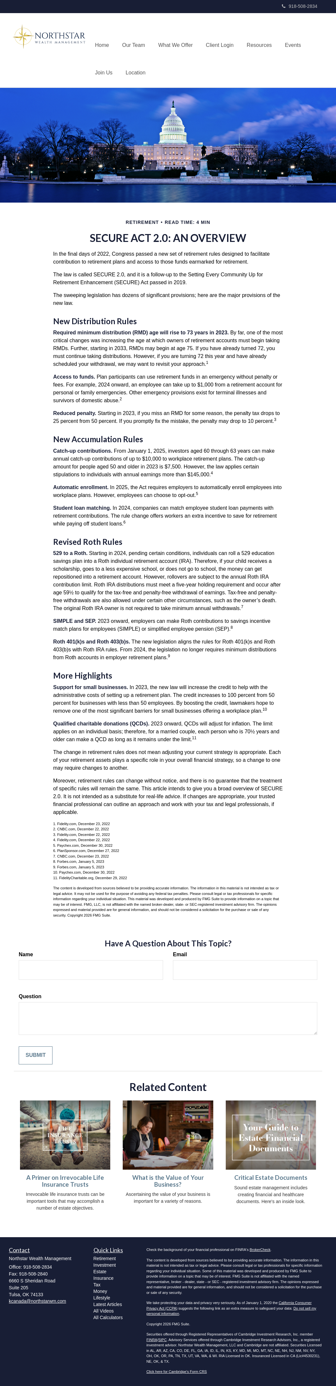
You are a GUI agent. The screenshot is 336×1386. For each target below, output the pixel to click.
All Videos (104, 1311)
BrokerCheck (260, 1250)
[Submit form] (35, 1055)
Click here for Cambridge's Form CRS (176, 1372)
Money (100, 1291)
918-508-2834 (299, 6)
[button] (134, 36)
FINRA (151, 1340)
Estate (100, 1271)
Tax (97, 1284)
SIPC (162, 1340)
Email (180, 954)
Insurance (104, 1278)
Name (26, 954)
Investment (105, 1265)
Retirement (105, 1258)
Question (30, 996)
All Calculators (108, 1317)
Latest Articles (108, 1304)
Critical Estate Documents (270, 1177)
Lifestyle (102, 1297)
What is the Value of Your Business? (168, 1181)
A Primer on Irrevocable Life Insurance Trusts (65, 1181)
